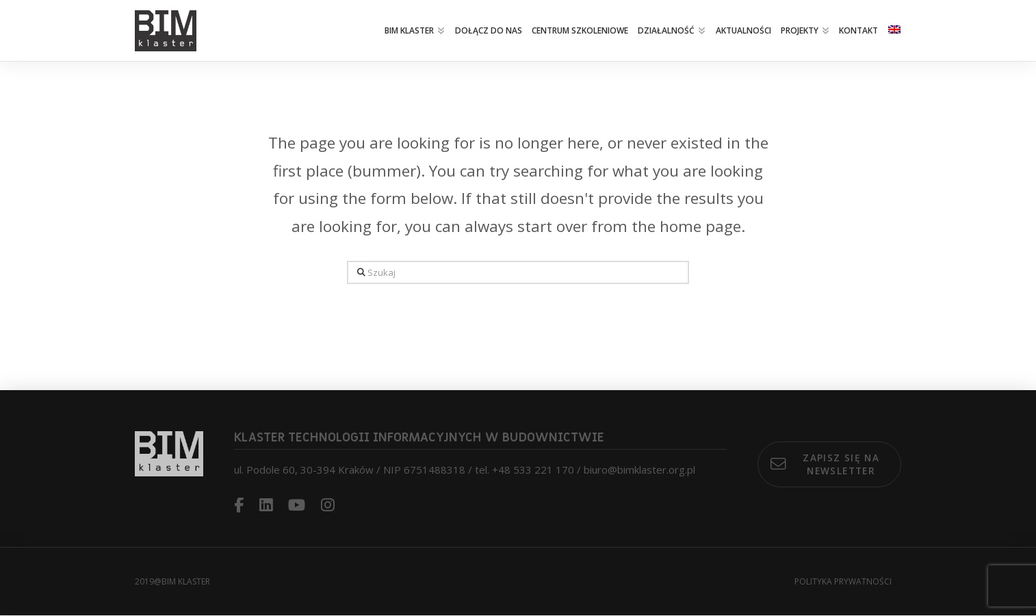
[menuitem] (894, 31)
